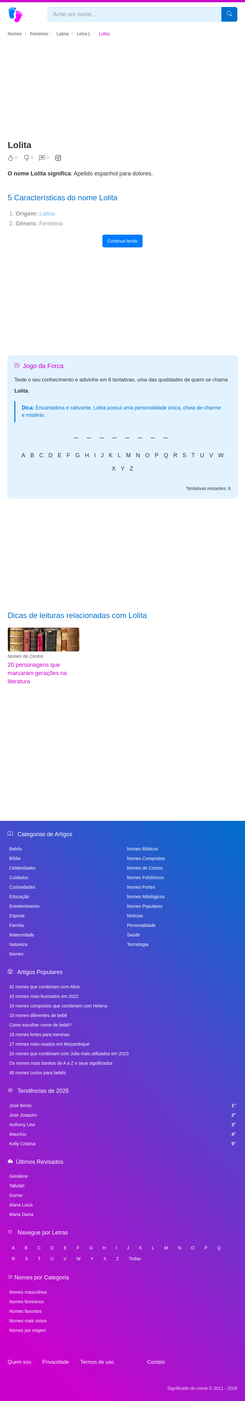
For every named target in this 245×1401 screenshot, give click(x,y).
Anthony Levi (122, 1124)
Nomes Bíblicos (142, 848)
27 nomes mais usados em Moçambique (49, 1044)
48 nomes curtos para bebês (37, 1072)
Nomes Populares (144, 906)
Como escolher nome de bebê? (40, 1025)
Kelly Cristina (122, 1144)
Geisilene (18, 1176)
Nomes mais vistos (28, 1320)
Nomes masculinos (28, 1292)
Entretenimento (24, 906)
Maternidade (21, 934)
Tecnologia (137, 944)
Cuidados (18, 877)
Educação (19, 896)
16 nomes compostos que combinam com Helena (58, 1005)
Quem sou (19, 1362)
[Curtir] (12, 159)
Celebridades (22, 868)
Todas (135, 1258)
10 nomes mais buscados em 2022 (43, 996)
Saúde (133, 934)
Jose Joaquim (122, 1115)
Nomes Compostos (146, 858)
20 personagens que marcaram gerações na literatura (37, 673)
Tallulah (16, 1185)
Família (16, 925)
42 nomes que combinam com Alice (44, 986)
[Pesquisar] (229, 14)
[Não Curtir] (28, 159)
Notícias (135, 915)
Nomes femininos (26, 1301)
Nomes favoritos (25, 1311)
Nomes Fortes (141, 887)
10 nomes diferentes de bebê (38, 1015)
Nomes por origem (27, 1330)
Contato (156, 1362)
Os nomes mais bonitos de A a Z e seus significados (61, 1063)
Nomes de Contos (25, 656)
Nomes (16, 954)
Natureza (18, 944)
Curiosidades (22, 887)
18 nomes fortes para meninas (39, 1034)
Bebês (15, 848)
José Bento (122, 1105)
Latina (47, 213)
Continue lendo (122, 241)
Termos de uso (97, 1362)
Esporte (17, 915)
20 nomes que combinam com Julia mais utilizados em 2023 (69, 1053)
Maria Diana (21, 1214)
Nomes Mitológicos (146, 896)
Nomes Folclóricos (145, 877)
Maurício (122, 1134)
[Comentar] (44, 159)
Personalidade (141, 925)
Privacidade (55, 1362)
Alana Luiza (21, 1204)
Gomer (16, 1195)
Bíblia (14, 858)
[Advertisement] (122, 91)
